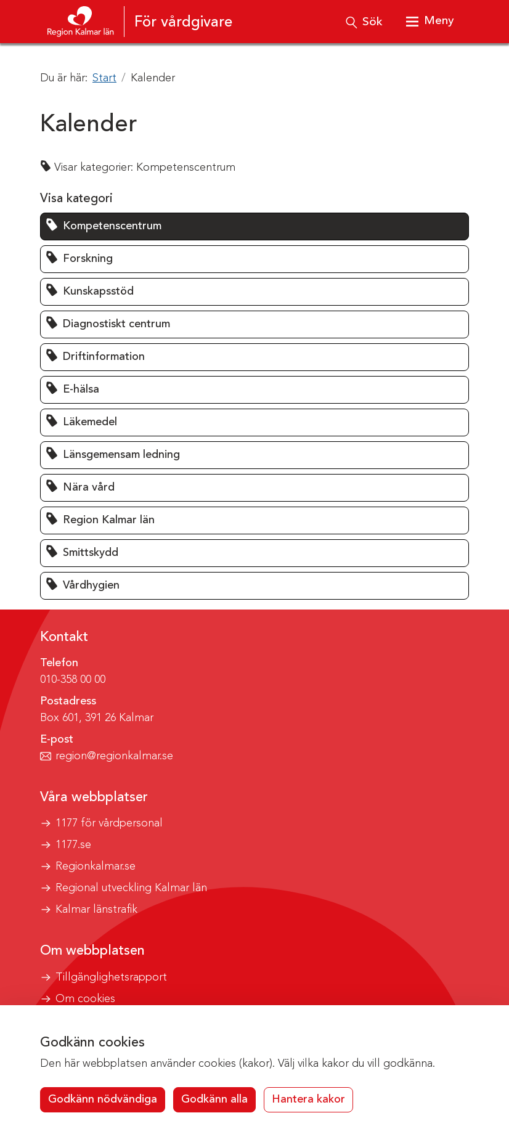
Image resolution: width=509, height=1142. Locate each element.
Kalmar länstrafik (96, 909)
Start (104, 78)
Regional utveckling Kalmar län (131, 888)
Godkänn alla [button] (214, 1099)
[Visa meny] (429, 21)
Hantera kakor (308, 1099)
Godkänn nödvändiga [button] (102, 1099)
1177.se (73, 844)
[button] (254, 226)
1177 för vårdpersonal (109, 823)
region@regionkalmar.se (114, 756)
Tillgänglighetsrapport (111, 977)
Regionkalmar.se (95, 866)
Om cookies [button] (85, 999)
